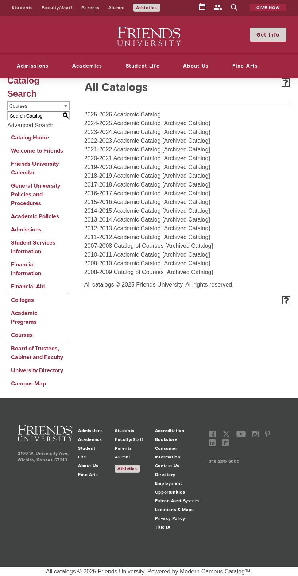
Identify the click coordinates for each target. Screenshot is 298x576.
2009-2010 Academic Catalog (122, 263)
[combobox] (38, 105)
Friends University (140, 31)
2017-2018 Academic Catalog (122, 184)
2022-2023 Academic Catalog (122, 141)
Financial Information (26, 268)
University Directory (37, 370)
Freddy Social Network (225, 442)
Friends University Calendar (35, 168)
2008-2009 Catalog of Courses (124, 272)
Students (22, 7)
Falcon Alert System (177, 501)
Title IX (163, 527)
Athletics (147, 7)
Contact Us (167, 465)
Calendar (202, 7)
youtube (241, 434)
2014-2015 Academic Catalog (122, 211)
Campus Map (28, 383)
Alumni (116, 7)
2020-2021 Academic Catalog (122, 158)
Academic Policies (35, 216)
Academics (87, 66)
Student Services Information (33, 247)
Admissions (33, 66)
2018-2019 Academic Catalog (122, 176)
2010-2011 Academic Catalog (122, 254)
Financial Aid (28, 286)
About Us (196, 66)
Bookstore (166, 439)
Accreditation (170, 430)
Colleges (22, 300)
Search (234, 8)
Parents (90, 7)
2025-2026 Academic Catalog (122, 114)
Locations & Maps (174, 509)
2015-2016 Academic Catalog (122, 202)
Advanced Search (30, 125)
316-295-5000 (224, 461)
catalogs (65, 571)
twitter (226, 434)
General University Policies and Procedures (35, 194)
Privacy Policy (170, 518)
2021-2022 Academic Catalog (122, 149)
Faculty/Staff (57, 7)
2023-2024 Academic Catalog (122, 132)
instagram (255, 434)
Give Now (268, 8)
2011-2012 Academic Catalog (122, 237)
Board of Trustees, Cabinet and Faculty (37, 352)
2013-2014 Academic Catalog (122, 219)
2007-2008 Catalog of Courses (124, 246)
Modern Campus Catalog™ (215, 571)
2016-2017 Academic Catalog (122, 193)
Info (274, 35)
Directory (218, 8)
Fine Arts (245, 66)
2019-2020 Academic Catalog (122, 167)
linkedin (212, 442)
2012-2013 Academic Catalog (122, 228)
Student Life (143, 66)
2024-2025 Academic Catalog (122, 123)
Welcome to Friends (37, 150)
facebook (212, 434)
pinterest (267, 434)
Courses (22, 335)
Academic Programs (24, 317)
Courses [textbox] (18, 106)
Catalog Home (30, 137)
